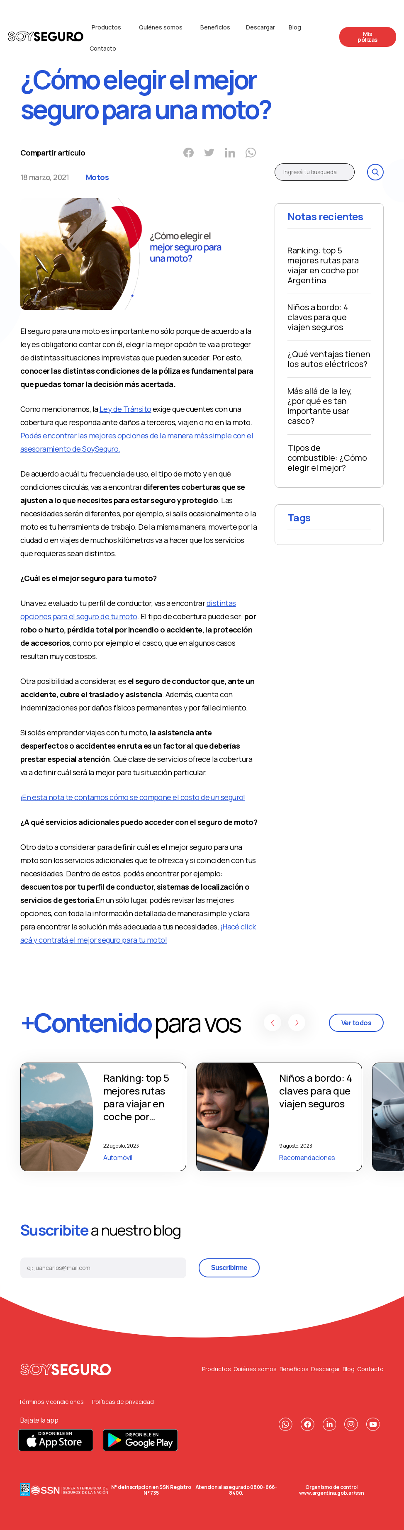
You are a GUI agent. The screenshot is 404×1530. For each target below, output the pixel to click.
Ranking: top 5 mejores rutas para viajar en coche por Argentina (323, 265)
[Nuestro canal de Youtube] (373, 1424)
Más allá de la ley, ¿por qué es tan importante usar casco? (319, 405)
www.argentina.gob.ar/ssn (331, 1492)
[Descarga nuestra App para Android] (140, 1449)
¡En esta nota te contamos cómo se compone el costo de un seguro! (132, 797)
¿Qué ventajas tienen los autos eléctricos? (328, 359)
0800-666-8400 (253, 1490)
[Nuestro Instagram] (351, 1424)
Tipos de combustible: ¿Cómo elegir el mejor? (327, 457)
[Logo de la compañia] (45, 37)
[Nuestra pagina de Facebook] (308, 1424)
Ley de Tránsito (125, 409)
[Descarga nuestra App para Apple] (56, 1449)
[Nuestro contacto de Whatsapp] (286, 1424)
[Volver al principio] (65, 1369)
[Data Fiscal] (25, 1490)
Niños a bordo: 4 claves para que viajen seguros (317, 317)
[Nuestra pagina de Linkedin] (330, 1424)
